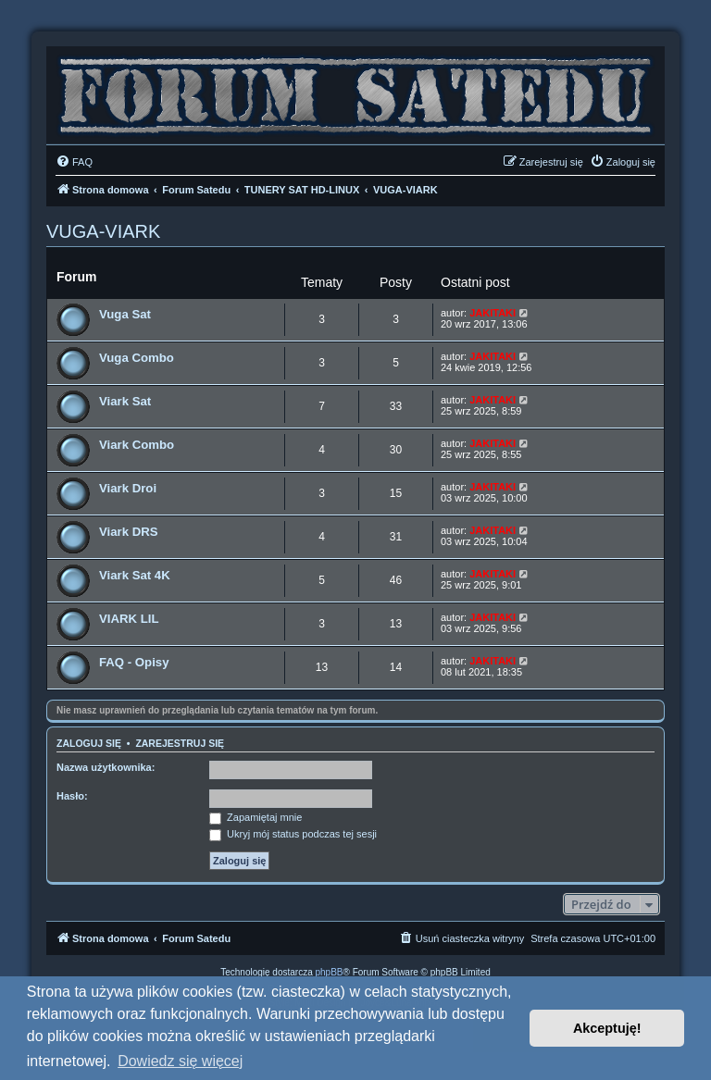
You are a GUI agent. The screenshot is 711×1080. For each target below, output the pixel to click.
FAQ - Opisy (133, 662)
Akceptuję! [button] (607, 1028)
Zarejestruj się (179, 743)
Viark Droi (127, 488)
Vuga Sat (125, 314)
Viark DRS (128, 532)
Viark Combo (136, 445)
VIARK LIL (128, 619)
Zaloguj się (88, 743)
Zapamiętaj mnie (255, 817)
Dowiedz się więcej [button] (180, 1061)
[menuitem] (74, 162)
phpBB (329, 972)
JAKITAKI (492, 312)
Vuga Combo (136, 358)
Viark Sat (125, 401)
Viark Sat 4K (134, 575)
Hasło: (72, 795)
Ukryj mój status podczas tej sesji (293, 833)
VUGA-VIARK (103, 231)
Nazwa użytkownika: (105, 767)
